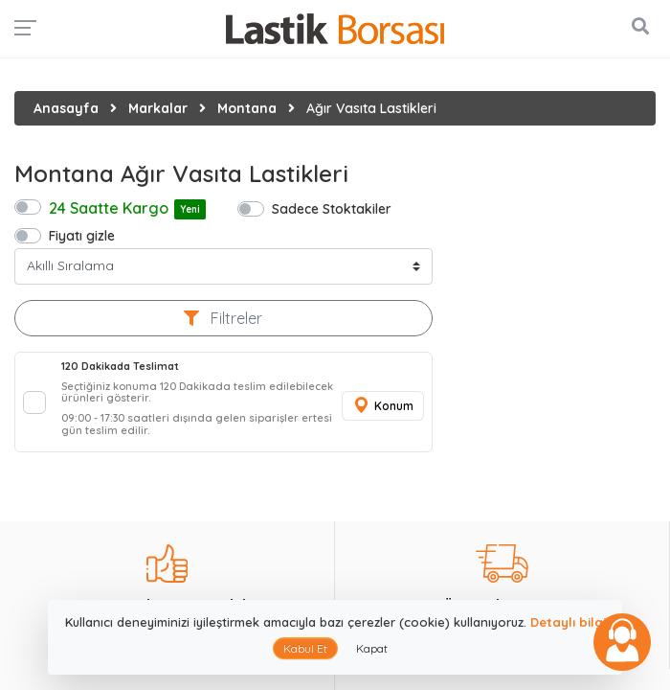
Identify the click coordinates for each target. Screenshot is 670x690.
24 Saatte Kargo (127, 208)
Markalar (158, 108)
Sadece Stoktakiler (331, 208)
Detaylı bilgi (568, 622)
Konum (382, 406)
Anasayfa (66, 108)
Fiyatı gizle (82, 235)
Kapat (372, 648)
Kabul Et (305, 648)
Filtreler (223, 318)
